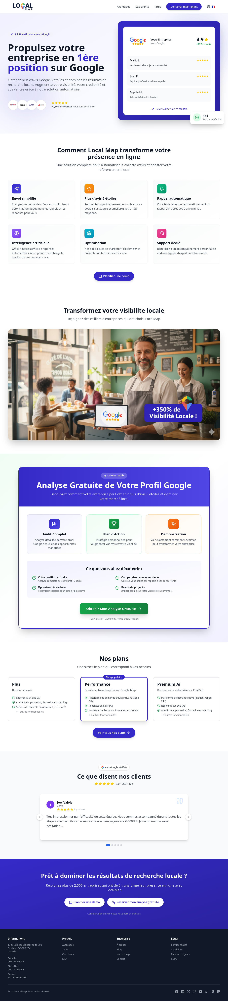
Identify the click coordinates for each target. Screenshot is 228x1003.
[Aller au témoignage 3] (115, 846)
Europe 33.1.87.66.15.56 (17, 977)
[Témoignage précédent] (39, 818)
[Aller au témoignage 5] (121, 846)
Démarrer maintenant (184, 6)
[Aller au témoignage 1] (108, 846)
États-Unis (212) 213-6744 (16, 969)
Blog (119, 951)
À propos (121, 946)
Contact (121, 960)
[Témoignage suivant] (188, 818)
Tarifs (157, 6)
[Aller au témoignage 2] (112, 846)
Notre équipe (124, 955)
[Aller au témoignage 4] (118, 846)
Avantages (123, 6)
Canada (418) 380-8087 (16, 961)
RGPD (174, 960)
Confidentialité (179, 946)
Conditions (177, 951)
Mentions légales (180, 955)
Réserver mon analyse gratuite (136, 904)
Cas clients (142, 6)
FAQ (64, 960)
